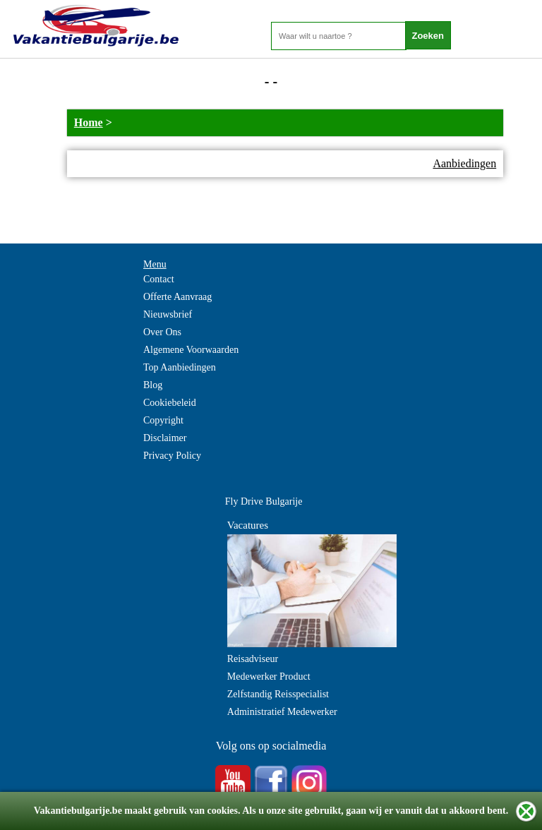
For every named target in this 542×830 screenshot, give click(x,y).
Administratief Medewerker (282, 711)
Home (88, 122)
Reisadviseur (252, 659)
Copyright (163, 420)
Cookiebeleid (169, 402)
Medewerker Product (269, 676)
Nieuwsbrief (167, 314)
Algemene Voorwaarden (191, 349)
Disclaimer (164, 438)
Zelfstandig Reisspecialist (278, 694)
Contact (158, 279)
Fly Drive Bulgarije (264, 501)
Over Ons (162, 332)
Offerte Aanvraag (177, 296)
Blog (152, 385)
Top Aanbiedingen (179, 367)
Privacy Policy (172, 455)
